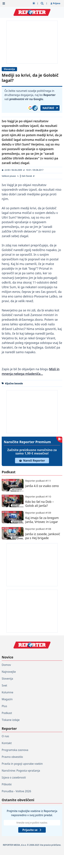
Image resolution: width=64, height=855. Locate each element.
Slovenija (9, 69)
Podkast (7, 713)
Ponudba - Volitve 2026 (16, 791)
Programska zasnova (15, 750)
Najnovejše (9, 672)
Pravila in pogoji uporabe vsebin (22, 764)
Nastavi (50, 108)
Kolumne (7, 692)
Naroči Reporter (32, 460)
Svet (4, 685)
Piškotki (7, 784)
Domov (6, 665)
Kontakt (7, 743)
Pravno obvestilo (12, 757)
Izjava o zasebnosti (14, 777)
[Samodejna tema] (34, 3)
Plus (4, 706)
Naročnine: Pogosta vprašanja (21, 770)
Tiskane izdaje (11, 720)
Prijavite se (31, 830)
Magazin (7, 699)
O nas (5, 736)
